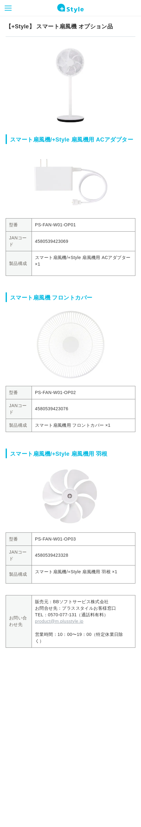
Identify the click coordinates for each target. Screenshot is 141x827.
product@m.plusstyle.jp (59, 621)
